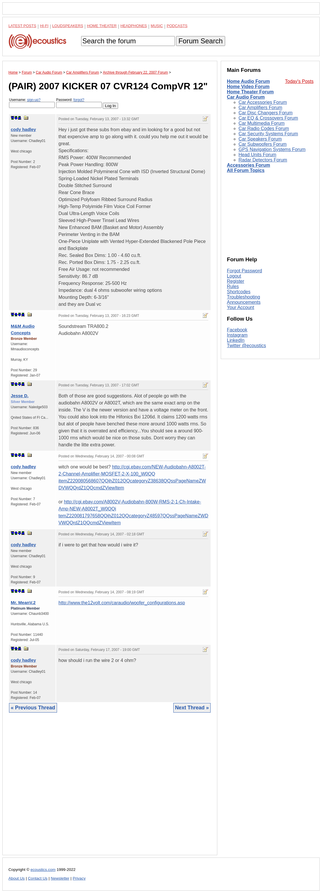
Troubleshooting (243, 296)
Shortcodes (238, 291)
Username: (32, 103)
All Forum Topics (245, 170)
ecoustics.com (43, 869)
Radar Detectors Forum (263, 159)
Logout (234, 276)
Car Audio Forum (246, 97)
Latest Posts (22, 26)
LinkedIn (236, 340)
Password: (79, 103)
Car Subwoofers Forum (263, 144)
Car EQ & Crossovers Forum (268, 118)
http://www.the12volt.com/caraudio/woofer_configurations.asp (121, 602)
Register (235, 281)
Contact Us (37, 878)
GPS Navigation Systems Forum (272, 149)
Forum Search (200, 41)
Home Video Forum (248, 86)
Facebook (237, 329)
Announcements (244, 302)
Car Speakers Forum (260, 138)
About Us (16, 878)
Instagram (237, 335)
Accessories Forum (248, 165)
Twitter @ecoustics (246, 345)
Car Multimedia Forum (261, 123)
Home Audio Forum (248, 81)
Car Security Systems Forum (268, 133)
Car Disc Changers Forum (266, 112)
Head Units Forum (257, 154)
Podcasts (177, 26)
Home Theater (102, 26)
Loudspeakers (67, 26)
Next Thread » (192, 708)
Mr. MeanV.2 (23, 602)
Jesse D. (20, 395)
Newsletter (60, 878)
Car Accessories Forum (263, 102)
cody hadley (23, 129)
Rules (233, 286)
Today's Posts (299, 81)
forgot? (78, 100)
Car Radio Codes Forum (264, 128)
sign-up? (33, 100)
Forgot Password (244, 270)
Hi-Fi (44, 26)
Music (157, 26)
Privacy (79, 878)
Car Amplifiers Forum (260, 107)
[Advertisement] (109, 788)
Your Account (240, 307)
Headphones (133, 26)
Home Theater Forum (250, 91)
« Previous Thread (33, 708)
